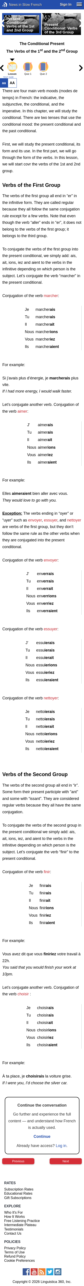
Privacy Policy (15, 1248)
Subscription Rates (18, 1189)
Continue (42, 1136)
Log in (61, 1145)
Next (65, 1161)
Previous (18, 1161)
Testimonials (13, 1229)
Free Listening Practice (22, 1221)
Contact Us (12, 1233)
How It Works (14, 1216)
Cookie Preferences (19, 1260)
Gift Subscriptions (17, 1198)
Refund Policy (15, 1256)
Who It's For (13, 1212)
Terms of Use (14, 1252)
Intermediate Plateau (20, 1225)
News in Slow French (11, 5)
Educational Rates (18, 1193)
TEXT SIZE (8, 77)
